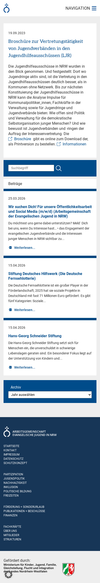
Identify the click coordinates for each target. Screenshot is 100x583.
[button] (8, 574)
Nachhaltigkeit (15, 482)
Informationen (74, 144)
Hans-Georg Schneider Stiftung (34, 336)
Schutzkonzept (15, 463)
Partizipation (13, 474)
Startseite (11, 446)
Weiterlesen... (24, 248)
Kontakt (10, 450)
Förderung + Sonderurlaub (24, 507)
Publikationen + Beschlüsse (24, 511)
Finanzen (10, 515)
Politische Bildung (17, 491)
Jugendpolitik (14, 478)
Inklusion (11, 487)
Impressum (11, 454)
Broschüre (22, 139)
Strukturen (12, 539)
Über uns (10, 531)
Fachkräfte (12, 526)
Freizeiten (11, 495)
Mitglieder (11, 535)
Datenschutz (13, 458)
